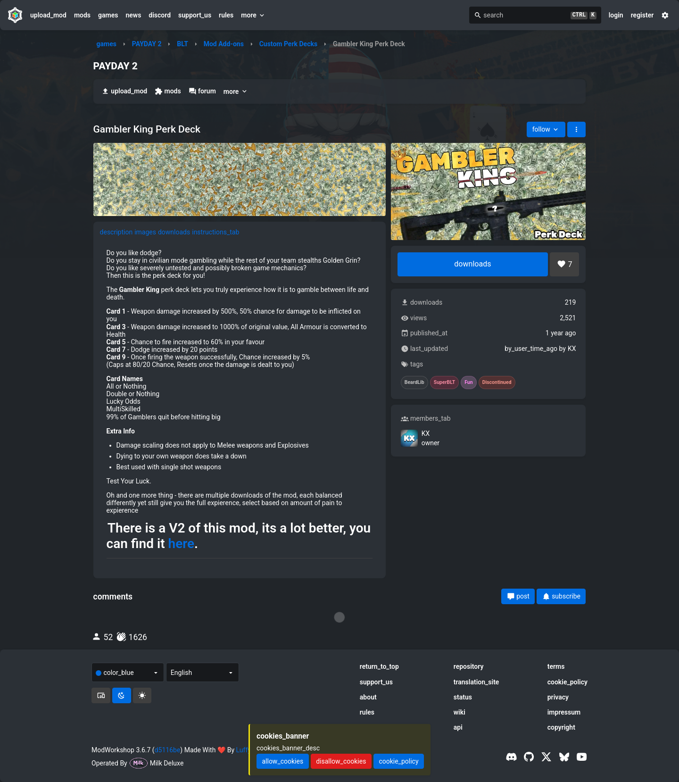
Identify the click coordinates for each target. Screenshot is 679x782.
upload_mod (48, 15)
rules (226, 15)
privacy (558, 697)
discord (160, 15)
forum (202, 91)
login (616, 15)
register (642, 15)
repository (469, 666)
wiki (459, 712)
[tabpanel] (240, 407)
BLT (182, 44)
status (463, 697)
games (108, 15)
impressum (564, 712)
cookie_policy (567, 682)
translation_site (476, 682)
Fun (468, 382)
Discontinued (497, 382)
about (368, 697)
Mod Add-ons (224, 44)
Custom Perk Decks (288, 44)
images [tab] (145, 232)
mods (82, 15)
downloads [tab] (174, 232)
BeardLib (414, 382)
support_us (194, 15)
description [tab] (116, 232)
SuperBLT (444, 382)
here (181, 543)
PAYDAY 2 (147, 44)
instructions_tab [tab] (215, 232)
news (133, 15)
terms (556, 666)
